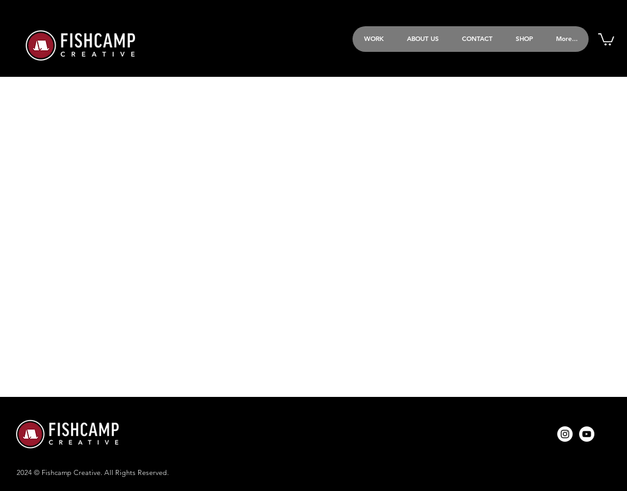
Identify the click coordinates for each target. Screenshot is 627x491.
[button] (606, 38)
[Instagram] (565, 434)
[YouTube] (586, 434)
